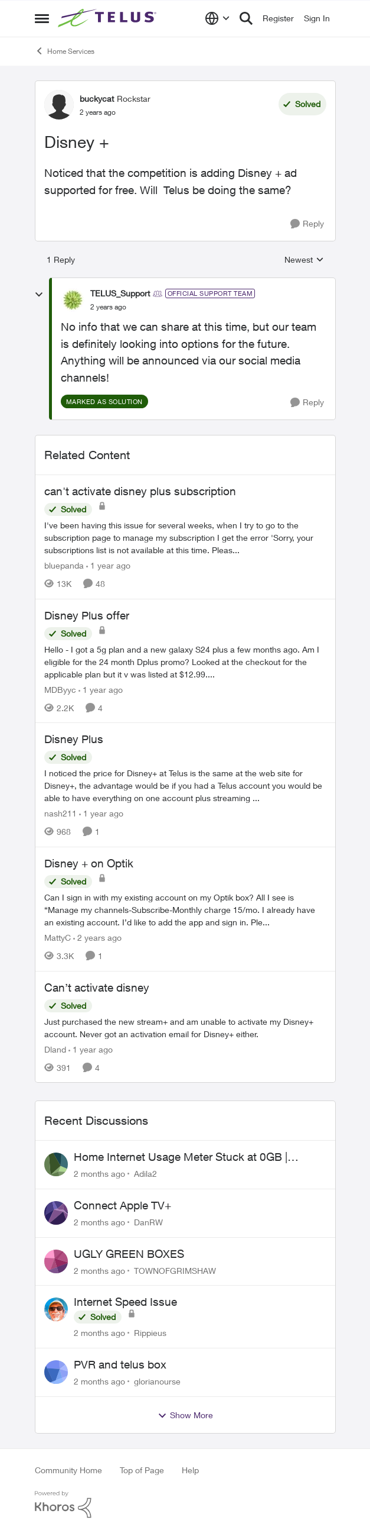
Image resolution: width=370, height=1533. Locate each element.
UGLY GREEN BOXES (129, 1253)
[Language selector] (217, 18)
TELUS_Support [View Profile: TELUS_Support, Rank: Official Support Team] (120, 293)
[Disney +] (108, 307)
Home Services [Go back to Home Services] (64, 51)
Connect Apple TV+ (122, 1205)
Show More (185, 1415)
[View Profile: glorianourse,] (56, 1372)
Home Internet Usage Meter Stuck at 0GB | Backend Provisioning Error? (180, 1157)
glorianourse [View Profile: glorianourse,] (157, 1381)
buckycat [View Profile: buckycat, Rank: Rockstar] (97, 98)
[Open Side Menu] (42, 18)
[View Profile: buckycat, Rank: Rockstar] (59, 105)
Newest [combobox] (304, 260)
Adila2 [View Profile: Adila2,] (145, 1174)
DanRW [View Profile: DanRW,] (148, 1222)
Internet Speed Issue (125, 1301)
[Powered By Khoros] (185, 1504)
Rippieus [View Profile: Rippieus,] (150, 1333)
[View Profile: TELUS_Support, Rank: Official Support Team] (72, 300)
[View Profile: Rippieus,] (56, 1309)
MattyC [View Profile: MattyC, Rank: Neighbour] (57, 937)
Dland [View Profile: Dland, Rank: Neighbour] (55, 1049)
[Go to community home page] (108, 18)
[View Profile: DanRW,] (56, 1213)
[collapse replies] (39, 295)
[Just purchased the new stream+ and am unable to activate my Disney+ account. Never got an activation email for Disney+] (185, 1027)
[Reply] (307, 224)
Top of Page (142, 1470)
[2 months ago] (99, 1173)
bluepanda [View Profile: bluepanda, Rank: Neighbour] (64, 565)
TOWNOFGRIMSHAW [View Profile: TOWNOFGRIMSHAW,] (175, 1270)
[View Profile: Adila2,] (56, 1164)
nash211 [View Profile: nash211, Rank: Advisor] (60, 813)
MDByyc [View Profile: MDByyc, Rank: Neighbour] (60, 689)
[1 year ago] (108, 565)
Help (190, 1470)
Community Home (68, 1470)
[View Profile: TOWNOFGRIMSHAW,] (56, 1261)
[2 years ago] (97, 937)
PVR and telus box (120, 1364)
